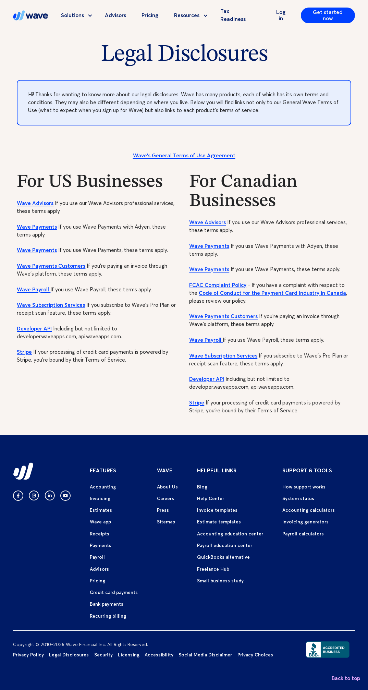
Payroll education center (224, 545)
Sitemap (166, 521)
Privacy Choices (255, 654)
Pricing (150, 15)
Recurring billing (108, 616)
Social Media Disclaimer (205, 654)
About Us (167, 486)
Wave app (100, 521)
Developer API (34, 328)
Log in (280, 15)
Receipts (99, 533)
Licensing (128, 654)
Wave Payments (37, 226)
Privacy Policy (28, 654)
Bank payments (106, 604)
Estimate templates (219, 521)
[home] (30, 15)
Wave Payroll (33, 289)
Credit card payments (114, 592)
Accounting (103, 486)
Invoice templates (217, 510)
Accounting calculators (308, 510)
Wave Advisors (35, 203)
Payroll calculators (303, 533)
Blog (202, 486)
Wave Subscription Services (51, 305)
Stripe (24, 352)
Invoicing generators (305, 521)
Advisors (115, 15)
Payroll (97, 557)
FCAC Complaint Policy (217, 285)
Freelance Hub (213, 569)
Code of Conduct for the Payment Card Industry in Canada (272, 293)
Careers (165, 498)
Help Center (210, 498)
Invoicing (100, 498)
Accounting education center (230, 533)
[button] (73, 16)
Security (103, 654)
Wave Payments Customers (51, 266)
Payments (100, 545)
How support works (304, 486)
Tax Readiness (233, 15)
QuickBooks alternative (223, 557)
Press (163, 510)
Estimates (101, 510)
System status (298, 498)
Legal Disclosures (69, 654)
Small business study (220, 580)
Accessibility (159, 654)
